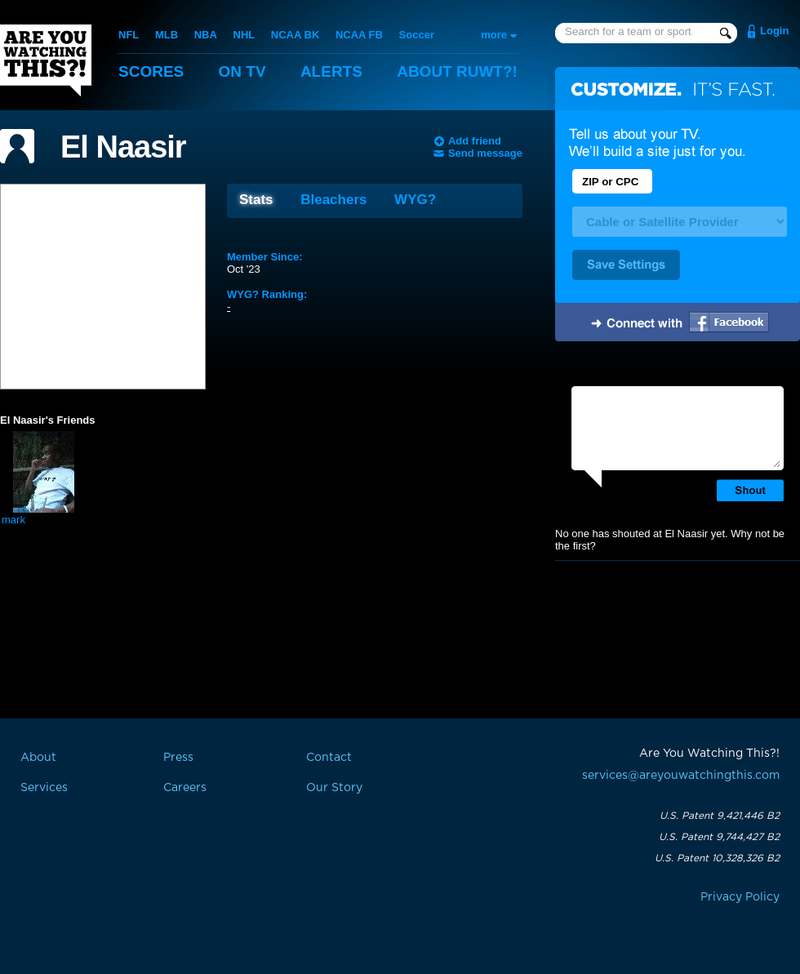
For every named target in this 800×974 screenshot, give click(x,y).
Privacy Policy (740, 897)
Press (178, 757)
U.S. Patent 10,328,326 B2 (717, 858)
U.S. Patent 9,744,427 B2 (719, 837)
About (457, 71)
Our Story (334, 788)
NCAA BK (295, 35)
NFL (128, 35)
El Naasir (123, 147)
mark (13, 520)
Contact (329, 757)
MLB (166, 35)
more (494, 35)
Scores (151, 71)
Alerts (331, 71)
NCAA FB (359, 35)
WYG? (415, 199)
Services (44, 788)
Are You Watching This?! (45, 60)
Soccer (416, 35)
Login (774, 30)
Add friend (474, 141)
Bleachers (333, 199)
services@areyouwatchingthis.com (681, 775)
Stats (256, 199)
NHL (244, 35)
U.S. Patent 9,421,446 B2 (720, 816)
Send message (485, 153)
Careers (185, 788)
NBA (205, 35)
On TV (242, 71)
